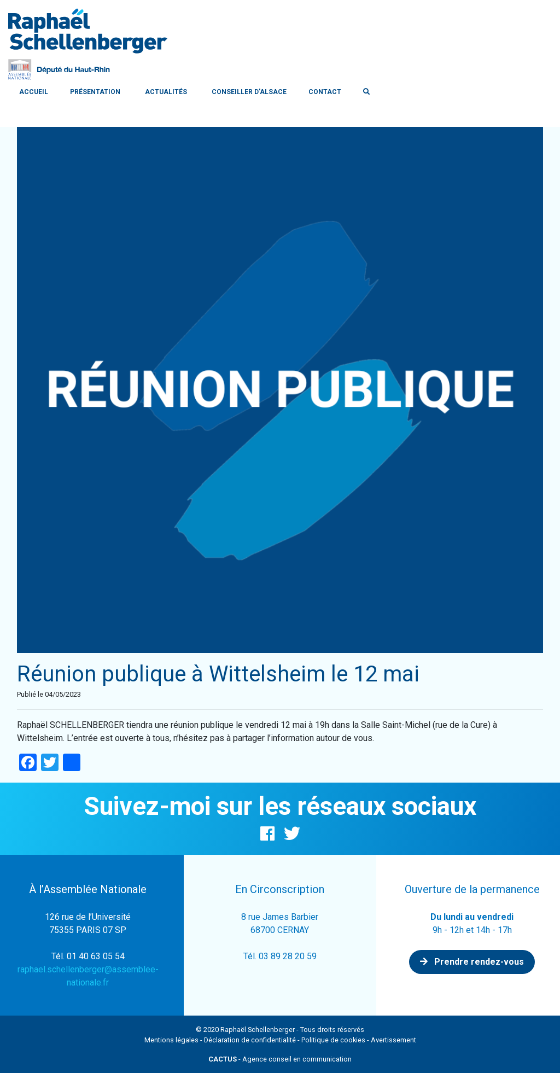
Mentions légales (171, 1040)
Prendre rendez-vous (472, 962)
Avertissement (393, 1040)
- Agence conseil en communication (280, 1059)
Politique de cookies (333, 1040)
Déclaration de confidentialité (250, 1040)
